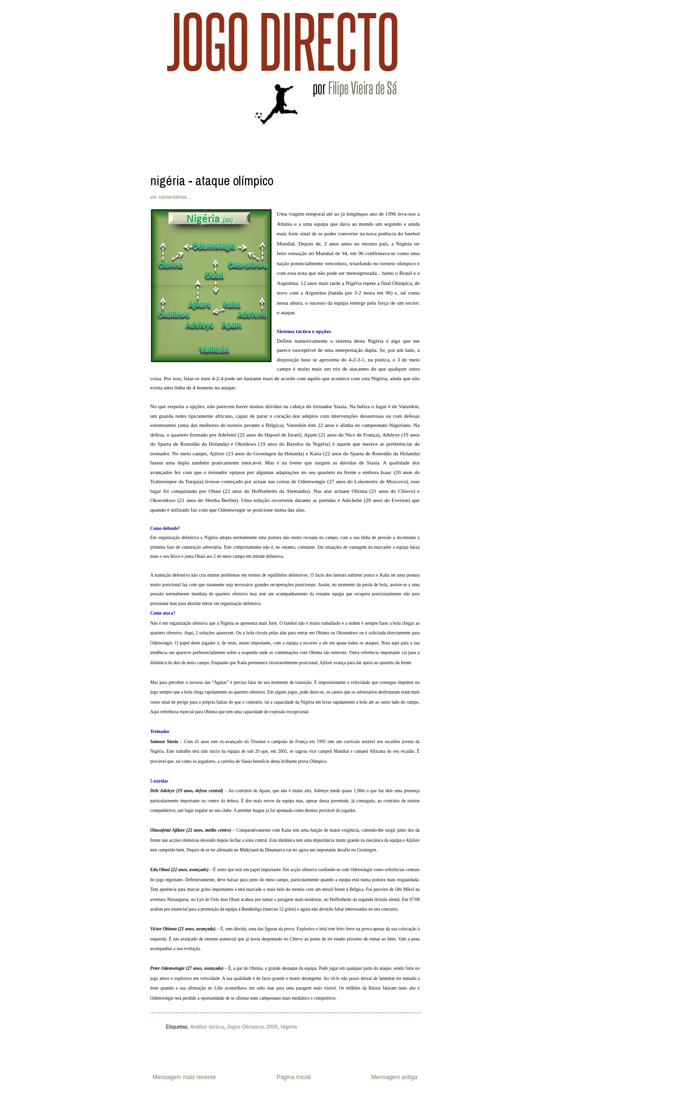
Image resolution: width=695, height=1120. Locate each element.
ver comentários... (170, 197)
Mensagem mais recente (184, 1077)
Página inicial (294, 1077)
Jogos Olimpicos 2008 (252, 1027)
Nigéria (289, 1027)
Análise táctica (207, 1027)
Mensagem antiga (394, 1077)
